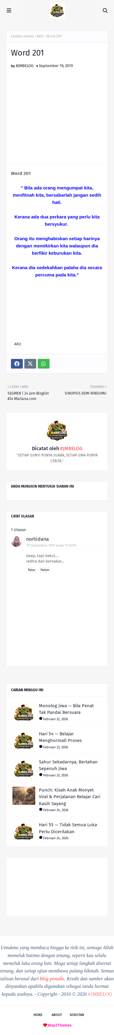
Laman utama (22, 36)
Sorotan (77, 1015)
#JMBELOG (24, 65)
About (57, 1015)
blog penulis (52, 978)
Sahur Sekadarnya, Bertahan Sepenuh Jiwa (68, 765)
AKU (40, 36)
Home (38, 1015)
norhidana (37, 539)
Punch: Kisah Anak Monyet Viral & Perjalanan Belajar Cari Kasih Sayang (69, 796)
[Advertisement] (57, 110)
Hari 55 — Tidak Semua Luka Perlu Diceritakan (68, 828)
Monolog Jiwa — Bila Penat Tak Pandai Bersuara (66, 709)
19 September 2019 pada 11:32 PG (51, 545)
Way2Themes (59, 1025)
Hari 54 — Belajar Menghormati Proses (60, 737)
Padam (45, 570)
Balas (31, 570)
